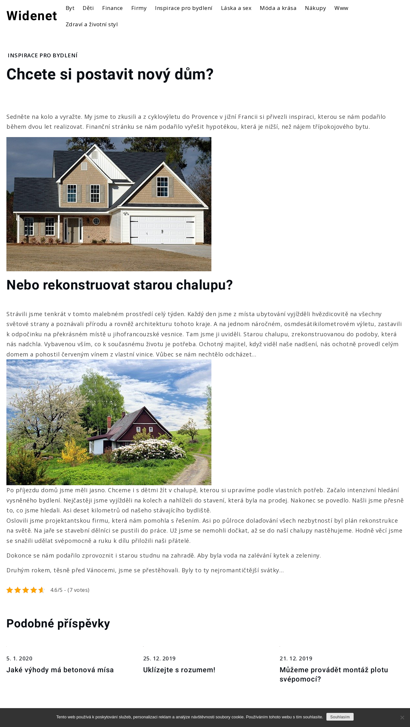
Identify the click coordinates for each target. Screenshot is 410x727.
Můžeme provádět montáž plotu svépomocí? (334, 674)
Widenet (32, 15)
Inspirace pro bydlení (43, 55)
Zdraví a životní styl (92, 24)
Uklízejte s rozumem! (179, 670)
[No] (402, 717)
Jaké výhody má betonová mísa (60, 670)
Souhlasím (340, 717)
